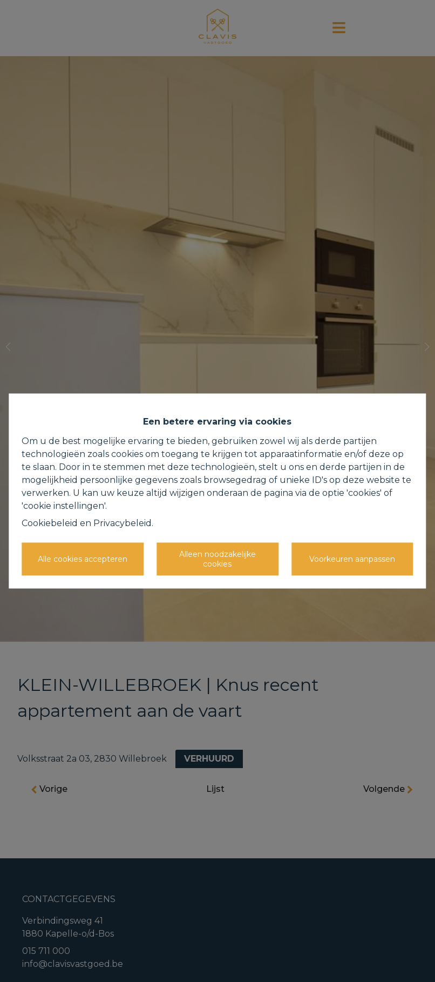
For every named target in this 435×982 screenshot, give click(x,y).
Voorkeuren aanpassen (352, 558)
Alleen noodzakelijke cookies (217, 559)
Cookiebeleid (50, 523)
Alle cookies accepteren (82, 558)
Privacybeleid (122, 523)
